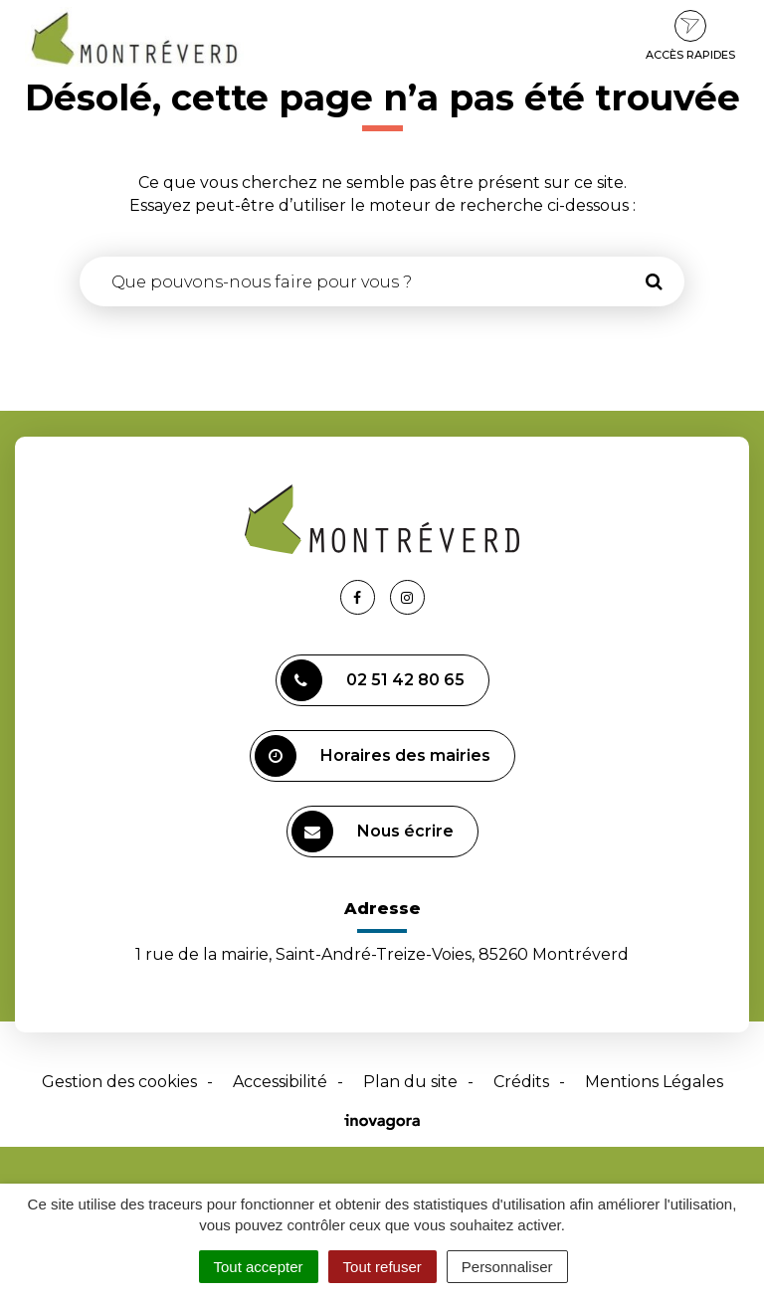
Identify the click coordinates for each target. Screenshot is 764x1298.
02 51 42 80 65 (373, 680)
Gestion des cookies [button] (119, 1081)
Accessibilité (280, 1081)
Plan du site (410, 1081)
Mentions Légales (654, 1081)
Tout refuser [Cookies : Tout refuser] (382, 1266)
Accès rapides (690, 36)
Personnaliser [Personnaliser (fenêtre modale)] (507, 1266)
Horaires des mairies (372, 756)
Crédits (521, 1081)
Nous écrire (372, 831)
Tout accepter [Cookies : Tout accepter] (258, 1266)
